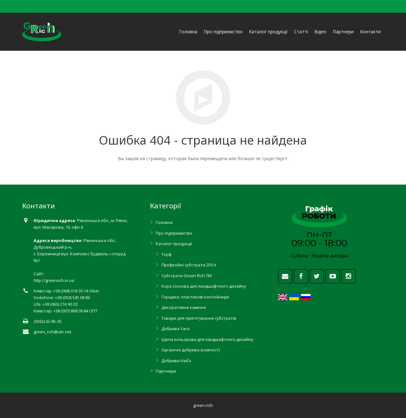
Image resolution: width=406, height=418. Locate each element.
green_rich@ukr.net (52, 332)
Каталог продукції (174, 243)
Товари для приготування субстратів (198, 318)
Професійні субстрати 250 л (188, 265)
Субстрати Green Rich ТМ (186, 275)
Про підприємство (174, 233)
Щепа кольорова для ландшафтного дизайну (207, 339)
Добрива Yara (175, 328)
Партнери (166, 371)
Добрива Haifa (176, 360)
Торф (166, 254)
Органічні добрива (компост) (190, 350)
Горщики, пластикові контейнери (195, 297)
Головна (164, 222)
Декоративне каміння (183, 307)
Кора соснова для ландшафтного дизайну (203, 286)
